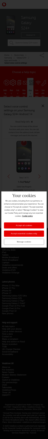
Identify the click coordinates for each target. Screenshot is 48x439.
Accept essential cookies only (24, 233)
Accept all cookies (24, 225)
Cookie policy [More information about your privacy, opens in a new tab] (27, 216)
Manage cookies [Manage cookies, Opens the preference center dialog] (24, 242)
